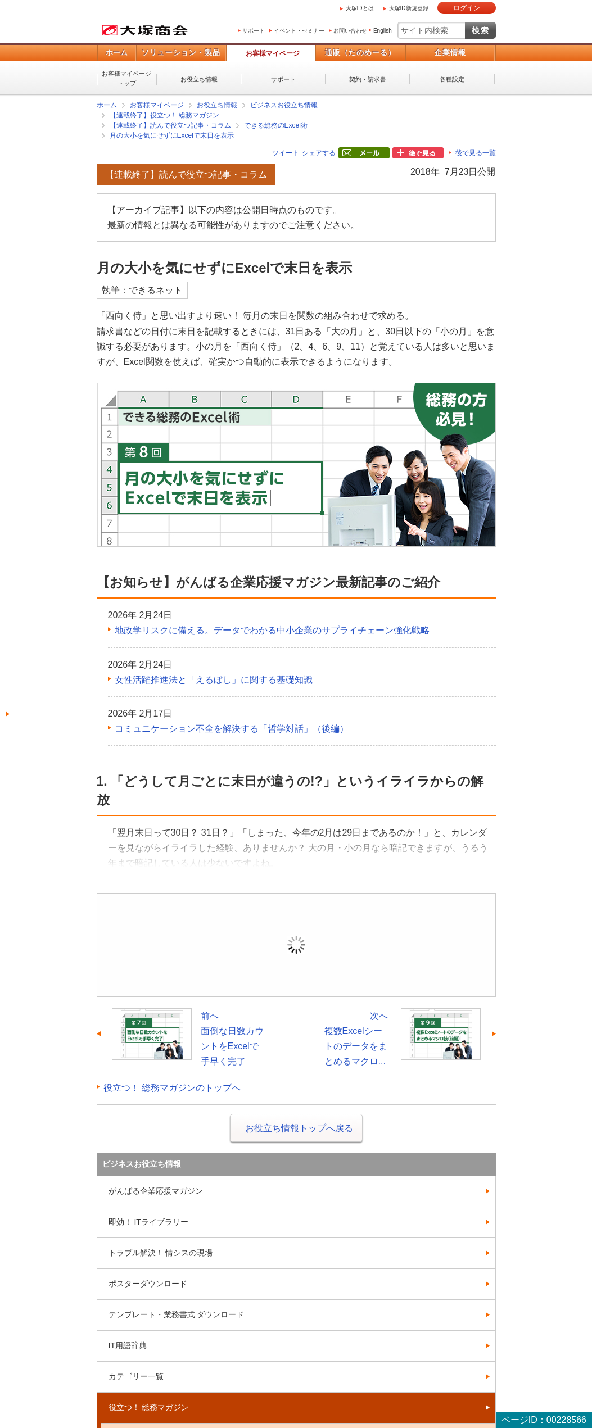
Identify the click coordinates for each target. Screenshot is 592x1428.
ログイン (466, 8)
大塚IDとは (360, 8)
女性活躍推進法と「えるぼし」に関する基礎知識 (214, 679)
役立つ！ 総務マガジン (149, 1407)
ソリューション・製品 (181, 52)
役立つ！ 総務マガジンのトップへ (172, 1087)
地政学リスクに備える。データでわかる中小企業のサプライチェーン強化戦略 (272, 630)
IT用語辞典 (128, 1345)
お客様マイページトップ (126, 78)
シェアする (319, 153)
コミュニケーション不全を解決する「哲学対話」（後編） (232, 728)
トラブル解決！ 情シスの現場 (161, 1252)
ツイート (285, 153)
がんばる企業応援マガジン (156, 1190)
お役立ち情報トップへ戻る (299, 1128)
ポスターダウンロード (148, 1283)
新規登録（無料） (374, 961)
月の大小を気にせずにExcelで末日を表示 (172, 135)
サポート (253, 31)
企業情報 (450, 52)
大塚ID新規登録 (408, 8)
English (382, 31)
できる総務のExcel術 (276, 125)
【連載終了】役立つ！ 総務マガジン (164, 115)
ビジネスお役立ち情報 (284, 105)
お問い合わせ (350, 31)
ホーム (117, 52)
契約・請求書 (367, 79)
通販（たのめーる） (360, 52)
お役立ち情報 (199, 79)
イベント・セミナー (299, 31)
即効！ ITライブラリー (148, 1221)
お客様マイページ (273, 53)
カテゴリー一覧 (136, 1376)
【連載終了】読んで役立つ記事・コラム (170, 125)
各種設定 (452, 79)
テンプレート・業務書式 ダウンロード (177, 1314)
